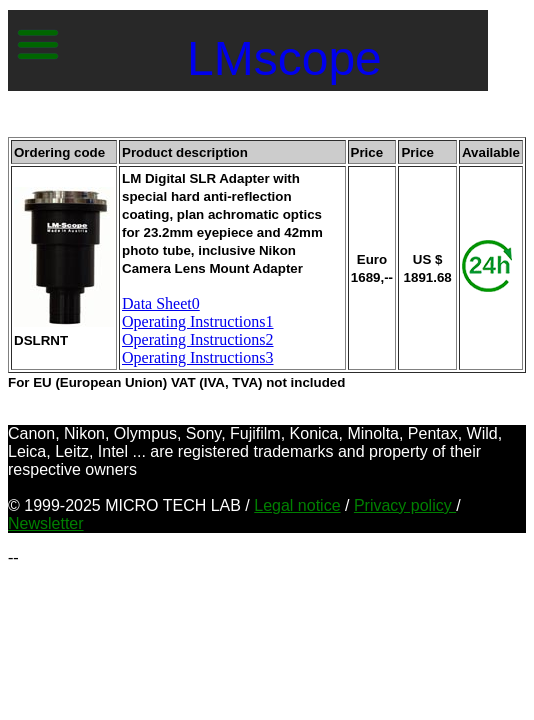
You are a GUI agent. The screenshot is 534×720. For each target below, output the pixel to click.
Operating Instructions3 (198, 357)
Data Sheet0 (161, 303)
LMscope (284, 58)
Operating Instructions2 (198, 339)
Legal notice (297, 505)
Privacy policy (405, 505)
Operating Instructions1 (198, 321)
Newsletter (46, 523)
